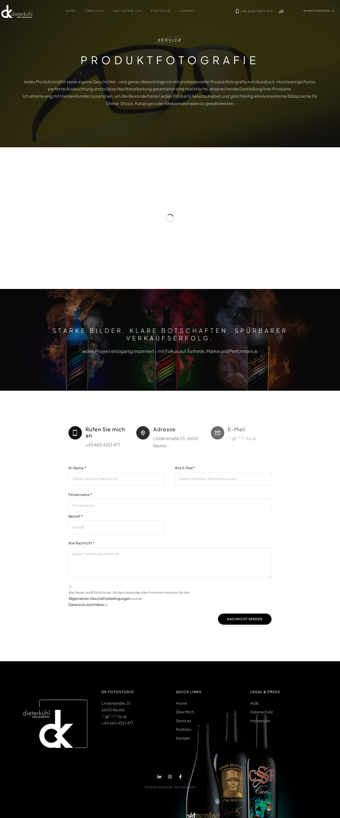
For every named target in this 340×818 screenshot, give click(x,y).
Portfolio (183, 729)
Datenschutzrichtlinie (86, 607)
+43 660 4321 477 (249, 11)
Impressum (260, 720)
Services (183, 720)
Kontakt (183, 738)
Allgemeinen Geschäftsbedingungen (99, 601)
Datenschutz (261, 711)
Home (181, 703)
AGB (254, 703)
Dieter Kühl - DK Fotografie (176, 787)
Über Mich (185, 711)
